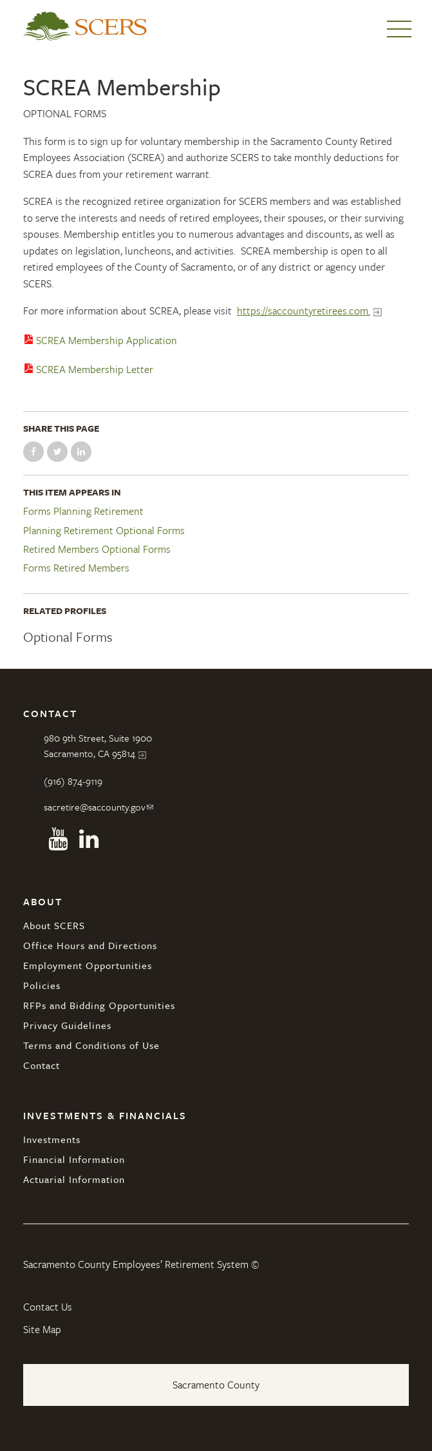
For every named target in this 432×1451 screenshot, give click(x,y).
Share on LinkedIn (81, 451)
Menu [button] (399, 29)
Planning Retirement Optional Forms (104, 531)
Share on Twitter (57, 451)
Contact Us (47, 1306)
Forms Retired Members (76, 568)
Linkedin (89, 839)
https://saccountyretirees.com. (303, 310)
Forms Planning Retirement (83, 511)
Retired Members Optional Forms (97, 550)
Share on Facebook (33, 451)
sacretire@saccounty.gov (95, 807)
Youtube (58, 839)
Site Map (42, 1329)
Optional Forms (64, 113)
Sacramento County (216, 1384)
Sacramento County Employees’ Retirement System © (141, 1264)
